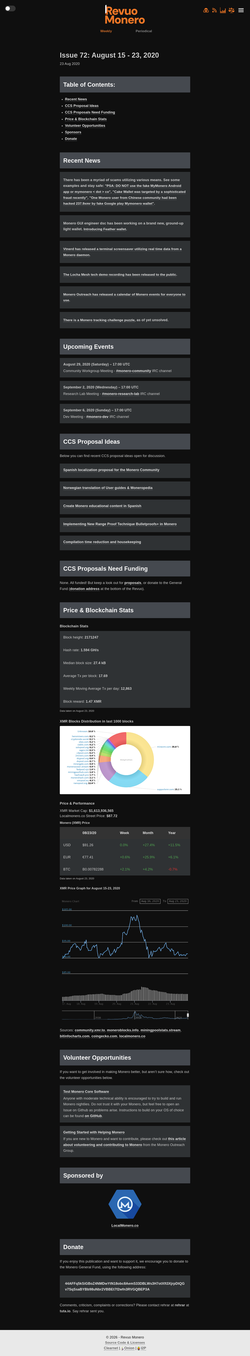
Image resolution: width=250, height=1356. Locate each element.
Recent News (76, 100)
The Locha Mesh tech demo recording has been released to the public (122, 281)
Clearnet (111, 1348)
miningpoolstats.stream (161, 1036)
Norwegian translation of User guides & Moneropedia (108, 494)
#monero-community (133, 377)
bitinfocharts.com (75, 1042)
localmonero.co (132, 1042)
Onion (129, 1348)
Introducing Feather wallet (106, 235)
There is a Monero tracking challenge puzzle (100, 326)
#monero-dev (97, 423)
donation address (85, 595)
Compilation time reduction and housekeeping (102, 548)
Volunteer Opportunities (85, 126)
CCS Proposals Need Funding (90, 113)
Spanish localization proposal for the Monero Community (111, 476)
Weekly (105, 31)
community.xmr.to (90, 1036)
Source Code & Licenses (125, 1343)
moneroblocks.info (123, 1036)
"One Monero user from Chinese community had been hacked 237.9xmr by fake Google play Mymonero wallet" (122, 204)
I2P (143, 1348)
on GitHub (93, 1122)
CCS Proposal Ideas (82, 106)
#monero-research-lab (120, 400)
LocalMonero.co (125, 1232)
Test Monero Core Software (86, 1098)
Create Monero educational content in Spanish (102, 512)
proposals (132, 589)
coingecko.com (104, 1042)
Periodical (144, 31)
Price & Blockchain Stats (86, 119)
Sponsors (73, 132)
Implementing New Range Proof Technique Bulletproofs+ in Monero (120, 530)
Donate (71, 139)
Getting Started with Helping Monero (94, 1139)
